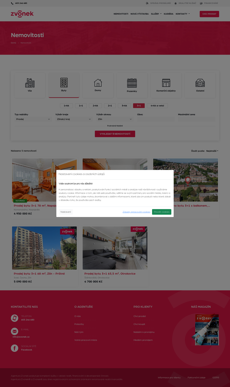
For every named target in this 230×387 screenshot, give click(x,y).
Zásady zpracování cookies (136, 212)
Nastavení (66, 212)
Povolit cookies (161, 212)
